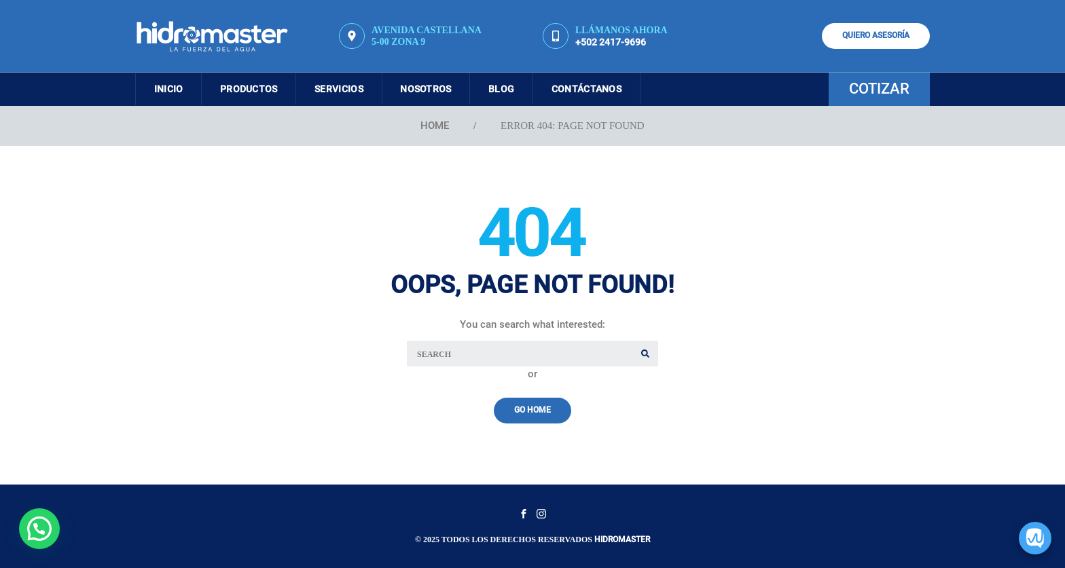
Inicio (170, 88)
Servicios (346, 88)
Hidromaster (622, 539)
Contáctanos (602, 88)
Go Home (532, 410)
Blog (514, 88)
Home (434, 125)
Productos (253, 88)
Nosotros (436, 88)
